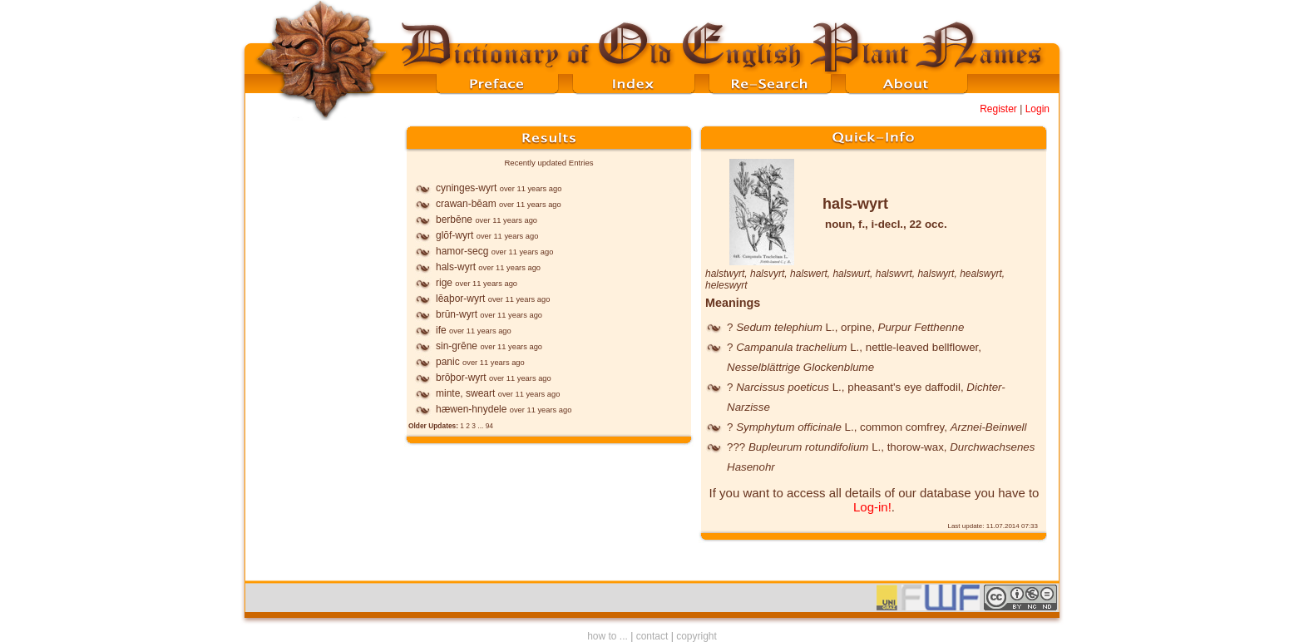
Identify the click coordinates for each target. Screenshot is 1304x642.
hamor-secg (462, 251)
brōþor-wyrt (461, 377)
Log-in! (872, 507)
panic (448, 362)
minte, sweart (465, 393)
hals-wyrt (456, 267)
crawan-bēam (466, 204)
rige (444, 283)
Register (998, 109)
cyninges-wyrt (466, 188)
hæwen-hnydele (471, 409)
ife (441, 330)
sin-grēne (456, 346)
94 (489, 426)
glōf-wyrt (454, 235)
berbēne (454, 219)
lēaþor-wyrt (460, 298)
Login (1037, 109)
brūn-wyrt (456, 314)
